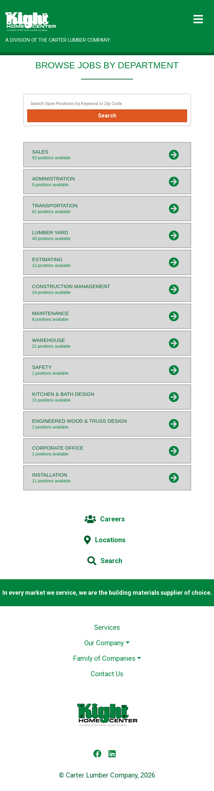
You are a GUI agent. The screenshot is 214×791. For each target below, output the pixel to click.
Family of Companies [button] (104, 658)
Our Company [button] (104, 643)
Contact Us (107, 674)
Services (107, 627)
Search (107, 115)
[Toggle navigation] (198, 19)
